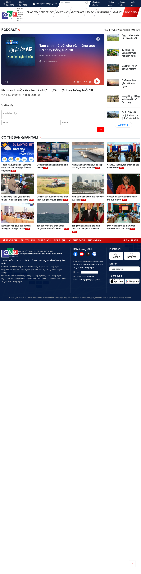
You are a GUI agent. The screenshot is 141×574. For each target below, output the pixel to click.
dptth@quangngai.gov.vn (46, 3)
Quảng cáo (122, 3)
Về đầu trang (130, 240)
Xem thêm (123, 124)
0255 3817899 (23, 3)
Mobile (116, 255)
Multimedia (103, 12)
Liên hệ (133, 3)
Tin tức (91, 12)
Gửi (100, 129)
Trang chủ (32, 12)
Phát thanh (62, 12)
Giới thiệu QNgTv (96, 3)
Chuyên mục (77, 12)
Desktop (131, 255)
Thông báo (111, 3)
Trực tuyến (131, 12)
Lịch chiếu (117, 12)
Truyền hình (47, 12)
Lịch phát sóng (76, 240)
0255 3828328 (10, 3)
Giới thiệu (59, 240)
